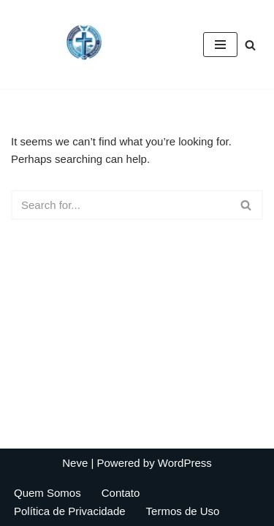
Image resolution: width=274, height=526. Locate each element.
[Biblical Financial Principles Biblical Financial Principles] (84, 44)
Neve (75, 463)
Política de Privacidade (70, 511)
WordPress (185, 463)
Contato (121, 493)
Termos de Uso (183, 511)
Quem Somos (47, 493)
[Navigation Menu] (220, 44)
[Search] (250, 44)
